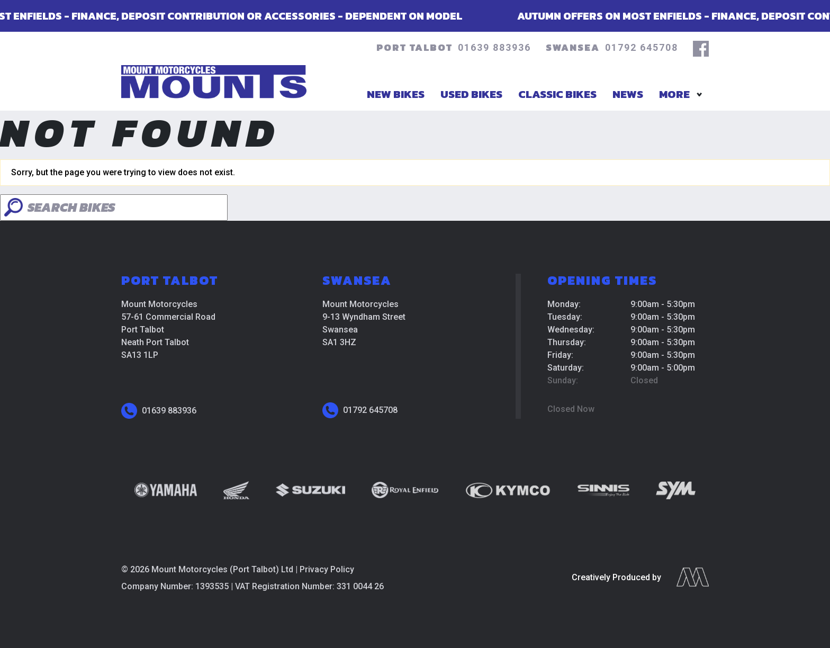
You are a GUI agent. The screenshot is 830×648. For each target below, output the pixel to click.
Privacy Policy (327, 569)
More (674, 94)
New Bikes (396, 94)
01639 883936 (494, 47)
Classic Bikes (557, 94)
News (627, 94)
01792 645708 (641, 47)
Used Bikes (471, 94)
